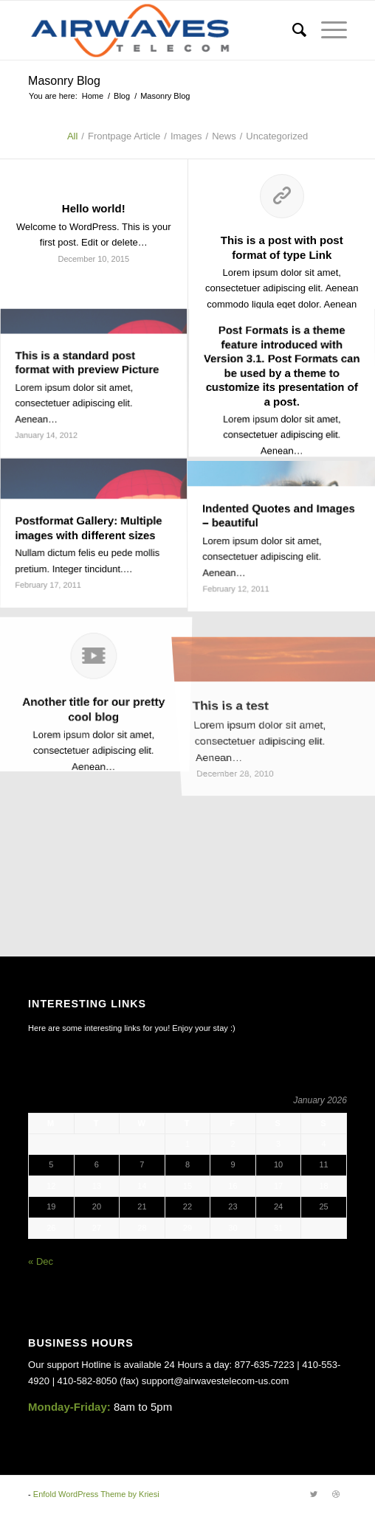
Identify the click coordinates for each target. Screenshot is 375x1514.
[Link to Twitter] (314, 1494)
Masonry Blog (64, 80)
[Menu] (326, 30)
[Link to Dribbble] (336, 1494)
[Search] (292, 30)
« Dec (40, 1261)
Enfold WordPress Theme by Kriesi (96, 1494)
